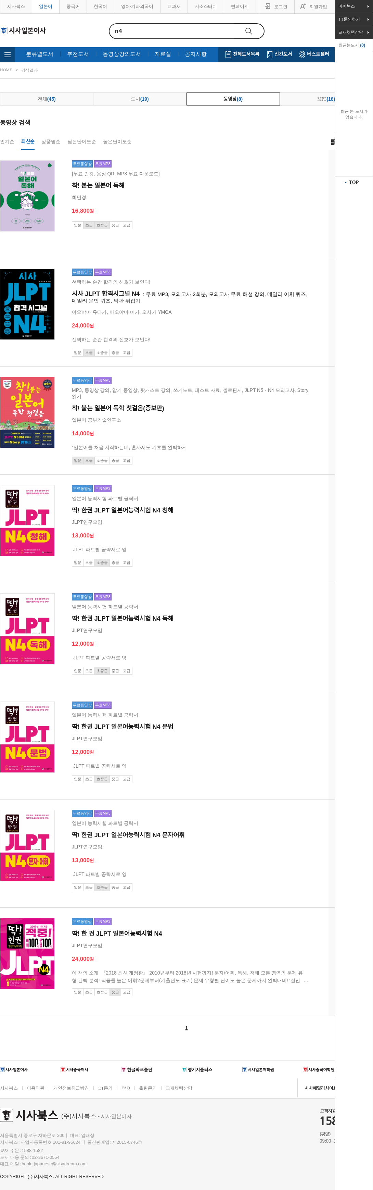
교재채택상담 (179, 1088)
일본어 (45, 6)
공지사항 (196, 54)
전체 (47, 99)
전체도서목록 (246, 54)
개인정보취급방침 (71, 1088)
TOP (354, 182)
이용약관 (35, 1088)
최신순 (28, 141)
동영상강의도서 (122, 54)
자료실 (163, 54)
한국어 (100, 6)
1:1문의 (105, 1088)
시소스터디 (206, 6)
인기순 (7, 141)
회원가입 (318, 6)
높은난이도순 (117, 141)
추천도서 (78, 54)
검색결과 (29, 70)
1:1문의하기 (349, 19)
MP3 (326, 99)
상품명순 (51, 141)
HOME (6, 69)
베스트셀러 (318, 54)
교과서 (174, 6)
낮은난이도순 (81, 141)
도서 (140, 99)
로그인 (280, 6)
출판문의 (148, 1088)
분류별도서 (39, 54)
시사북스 (16, 6)
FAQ (125, 1087)
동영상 (233, 99)
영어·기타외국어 (137, 6)
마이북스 (346, 6)
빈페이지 (240, 6)
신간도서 (283, 54)
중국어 (73, 6)
